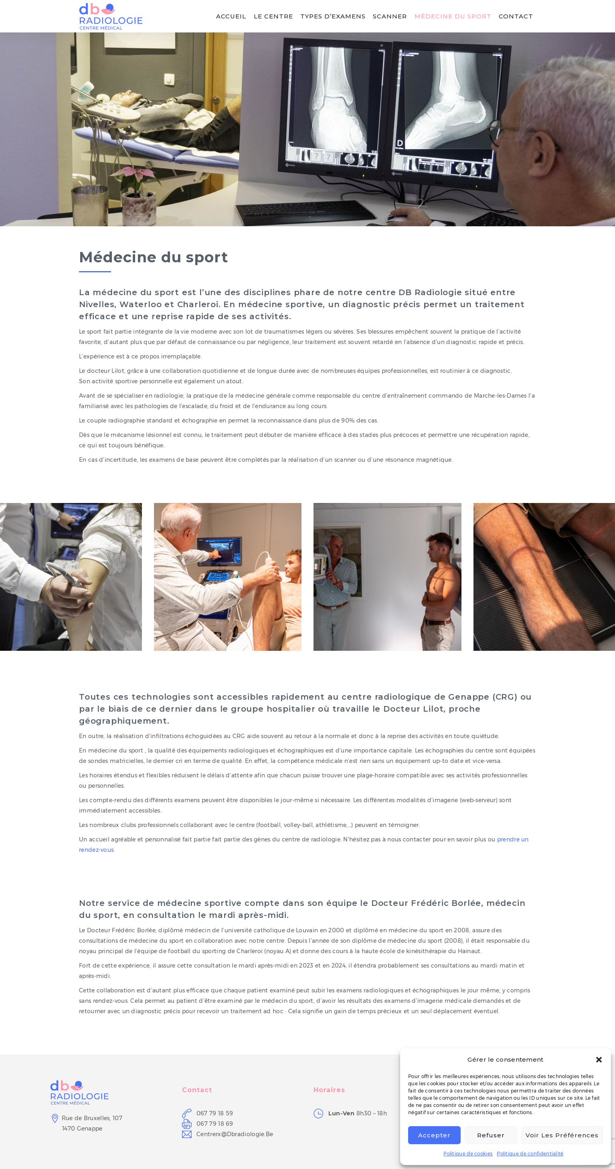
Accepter (434, 1135)
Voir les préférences (562, 1135)
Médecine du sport (453, 16)
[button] (599, 1060)
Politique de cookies (468, 1154)
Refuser (491, 1135)
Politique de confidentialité (530, 1154)
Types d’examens (333, 16)
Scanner (390, 16)
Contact (516, 16)
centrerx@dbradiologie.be (234, 1134)
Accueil (231, 16)
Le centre (273, 16)
